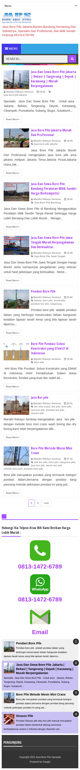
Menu (11, 48)
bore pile (47, 300)
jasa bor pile (38, 410)
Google (46, 761)
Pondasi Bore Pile (43, 291)
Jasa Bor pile (39, 397)
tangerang (56, 304)
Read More (12, 119)
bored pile (59, 300)
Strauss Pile (24, 716)
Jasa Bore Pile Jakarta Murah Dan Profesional (51, 132)
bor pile (56, 406)
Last (46, 503)
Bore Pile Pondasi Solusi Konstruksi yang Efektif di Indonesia (49, 348)
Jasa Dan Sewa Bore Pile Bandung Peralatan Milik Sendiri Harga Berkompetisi (53, 189)
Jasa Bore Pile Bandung (47, 202)
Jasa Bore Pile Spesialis (48, 757)
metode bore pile (13, 468)
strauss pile (37, 413)
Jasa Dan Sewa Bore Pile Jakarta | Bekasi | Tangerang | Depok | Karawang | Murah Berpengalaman (53, 78)
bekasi (37, 300)
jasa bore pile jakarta (15, 95)
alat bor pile (40, 462)
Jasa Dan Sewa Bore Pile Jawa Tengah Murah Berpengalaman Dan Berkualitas (52, 242)
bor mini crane (42, 406)
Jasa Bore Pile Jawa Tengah (49, 256)
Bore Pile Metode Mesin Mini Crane (41, 694)
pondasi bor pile (40, 304)
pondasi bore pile (33, 468)
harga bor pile (67, 462)
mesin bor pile (54, 465)
